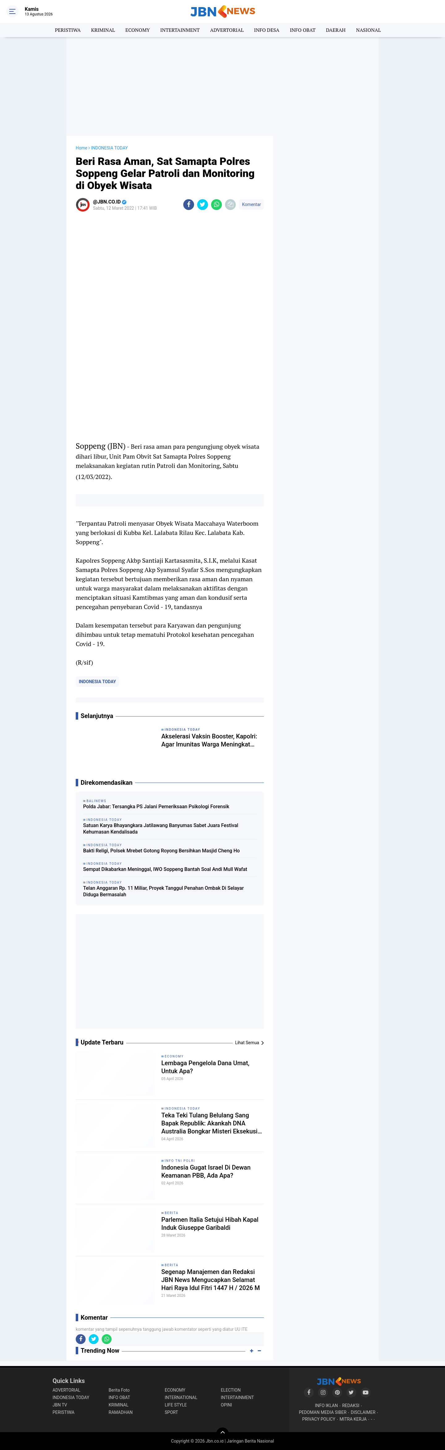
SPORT (171, 1412)
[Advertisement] (222, 86)
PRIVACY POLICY (318, 1419)
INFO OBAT (303, 30)
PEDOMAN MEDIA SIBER (322, 1412)
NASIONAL (368, 30)
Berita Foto (119, 1390)
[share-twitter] (202, 204)
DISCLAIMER (363, 1412)
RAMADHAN (121, 1412)
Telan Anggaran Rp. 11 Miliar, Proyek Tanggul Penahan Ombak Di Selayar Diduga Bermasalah (163, 891)
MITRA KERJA (353, 1419)
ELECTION (231, 1390)
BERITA (172, 1213)
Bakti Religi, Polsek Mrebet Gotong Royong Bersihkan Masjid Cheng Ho (161, 851)
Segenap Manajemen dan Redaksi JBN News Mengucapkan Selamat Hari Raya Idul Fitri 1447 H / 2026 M (210, 1280)
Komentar (251, 204)
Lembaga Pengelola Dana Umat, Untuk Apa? (205, 1067)
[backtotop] (222, 1433)
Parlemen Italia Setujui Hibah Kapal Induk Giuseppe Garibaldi (209, 1223)
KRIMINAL (103, 30)
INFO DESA (266, 30)
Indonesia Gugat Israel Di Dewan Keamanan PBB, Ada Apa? (206, 1171)
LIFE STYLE (176, 1404)
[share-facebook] (188, 204)
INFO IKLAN (326, 1405)
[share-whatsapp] (216, 204)
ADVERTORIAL (227, 30)
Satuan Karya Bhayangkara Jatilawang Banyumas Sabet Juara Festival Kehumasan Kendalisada (160, 828)
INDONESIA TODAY (97, 681)
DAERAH (335, 30)
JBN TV (60, 1404)
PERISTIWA (68, 30)
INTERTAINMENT (180, 30)
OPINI (226, 1404)
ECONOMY (137, 30)
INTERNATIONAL (181, 1397)
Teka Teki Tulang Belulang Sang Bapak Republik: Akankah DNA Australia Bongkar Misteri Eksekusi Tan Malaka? (209, 1123)
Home (81, 147)
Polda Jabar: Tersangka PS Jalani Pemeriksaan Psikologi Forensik (156, 806)
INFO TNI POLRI (180, 1160)
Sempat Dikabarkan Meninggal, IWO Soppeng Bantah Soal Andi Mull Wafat (165, 869)
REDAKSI (350, 1405)
